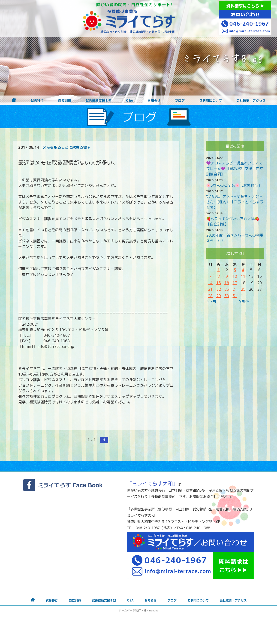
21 (210, 289)
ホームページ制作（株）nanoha (139, 610)
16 (226, 282)
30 (226, 295)
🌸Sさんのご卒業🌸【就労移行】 (234, 185)
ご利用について (210, 100)
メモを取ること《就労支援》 (67, 147)
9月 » (244, 301)
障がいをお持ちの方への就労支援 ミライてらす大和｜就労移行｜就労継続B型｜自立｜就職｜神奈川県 (129, 18)
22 (218, 289)
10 (234, 276)
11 (243, 276)
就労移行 (37, 100)
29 (218, 295)
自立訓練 (64, 100)
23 (226, 289)
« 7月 (211, 301)
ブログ (180, 100)
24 (234, 289)
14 (210, 282)
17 (234, 282)
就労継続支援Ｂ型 (98, 100)
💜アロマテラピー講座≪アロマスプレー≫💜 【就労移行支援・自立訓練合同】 (234, 168)
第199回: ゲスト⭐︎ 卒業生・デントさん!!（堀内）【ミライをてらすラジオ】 (234, 202)
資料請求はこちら (245, 6)
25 (243, 289)
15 (218, 282)
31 (234, 295)
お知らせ (154, 100)
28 (210, 295)
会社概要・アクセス (250, 100)
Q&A (129, 100)
